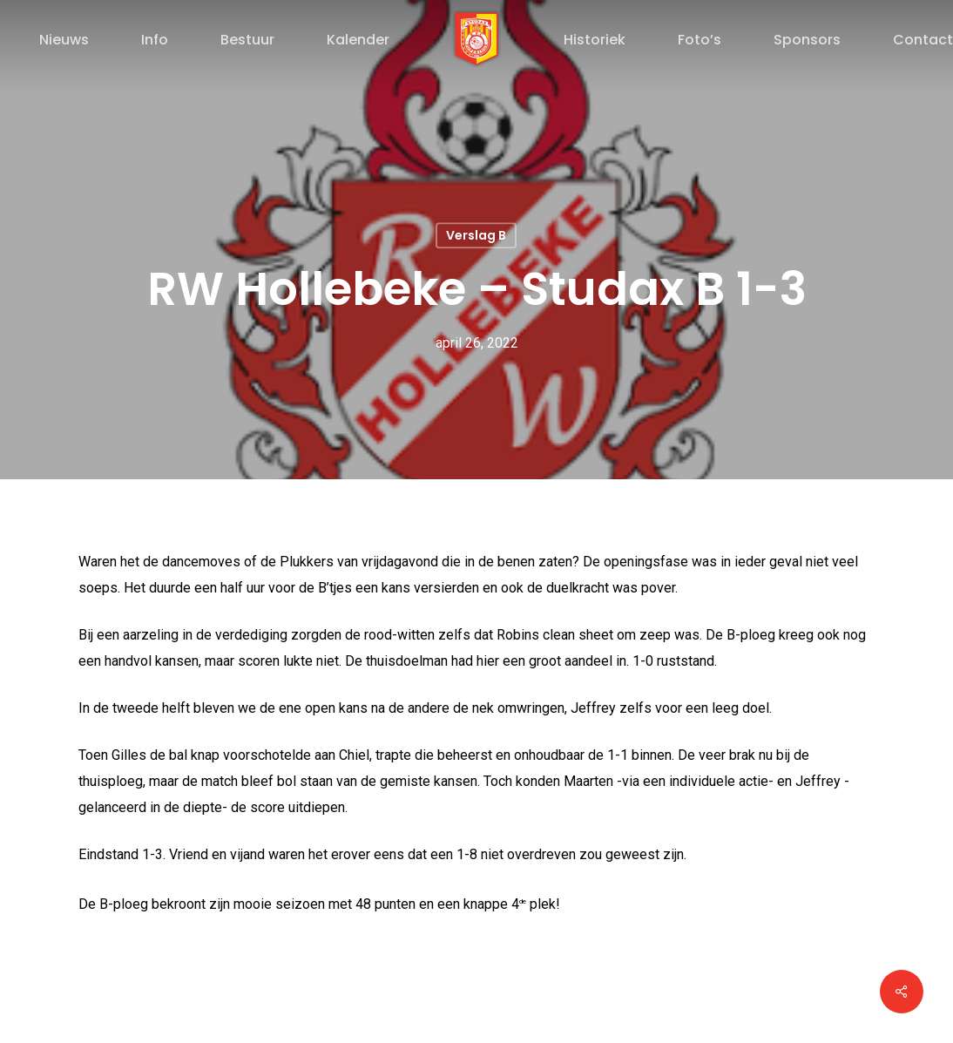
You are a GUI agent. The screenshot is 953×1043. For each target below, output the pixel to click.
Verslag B (476, 235)
